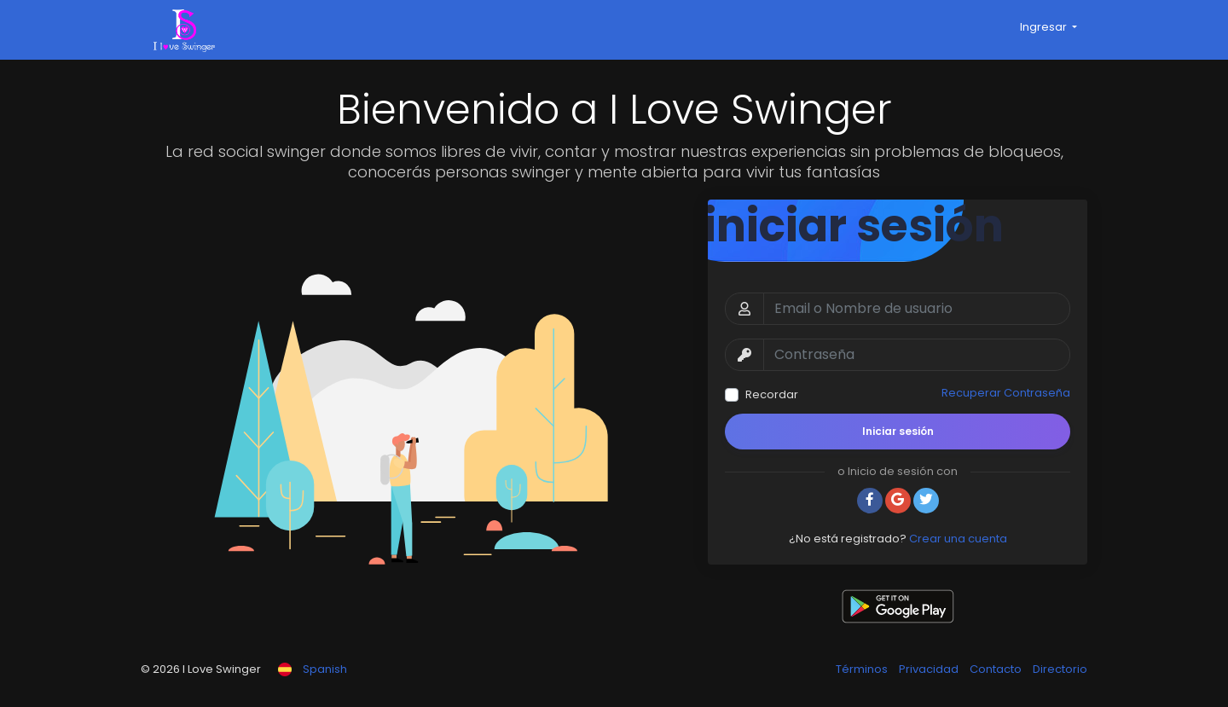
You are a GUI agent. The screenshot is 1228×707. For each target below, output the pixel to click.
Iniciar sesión (898, 431)
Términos (863, 669)
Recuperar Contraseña (1005, 393)
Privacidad (930, 669)
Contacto (997, 669)
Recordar (771, 394)
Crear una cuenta (958, 538)
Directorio (1060, 669)
